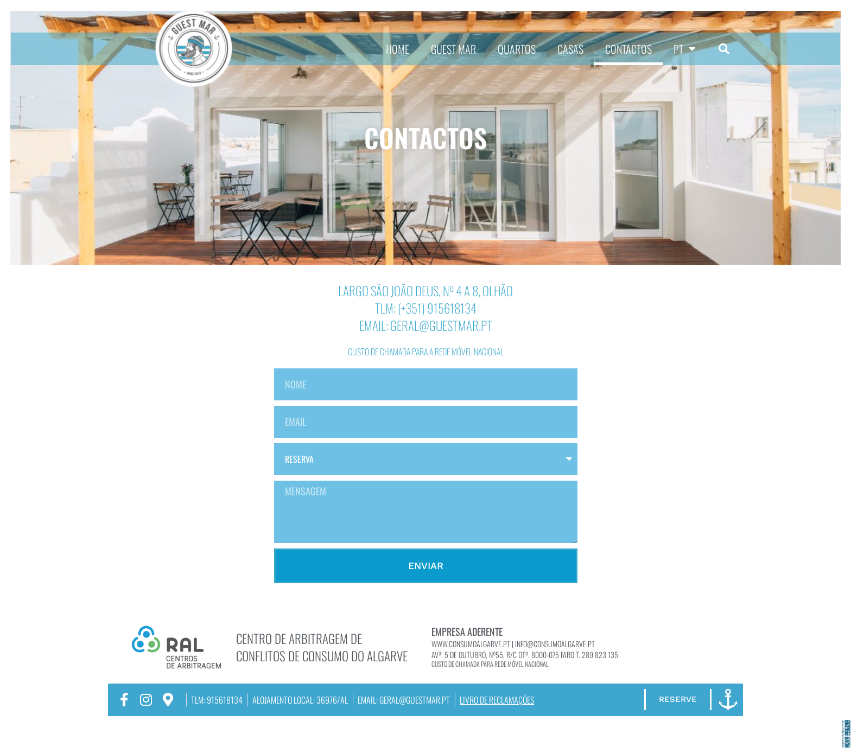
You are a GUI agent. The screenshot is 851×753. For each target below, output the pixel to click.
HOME (397, 49)
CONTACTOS (628, 49)
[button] (724, 49)
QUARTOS (517, 49)
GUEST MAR (453, 49)
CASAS (570, 49)
